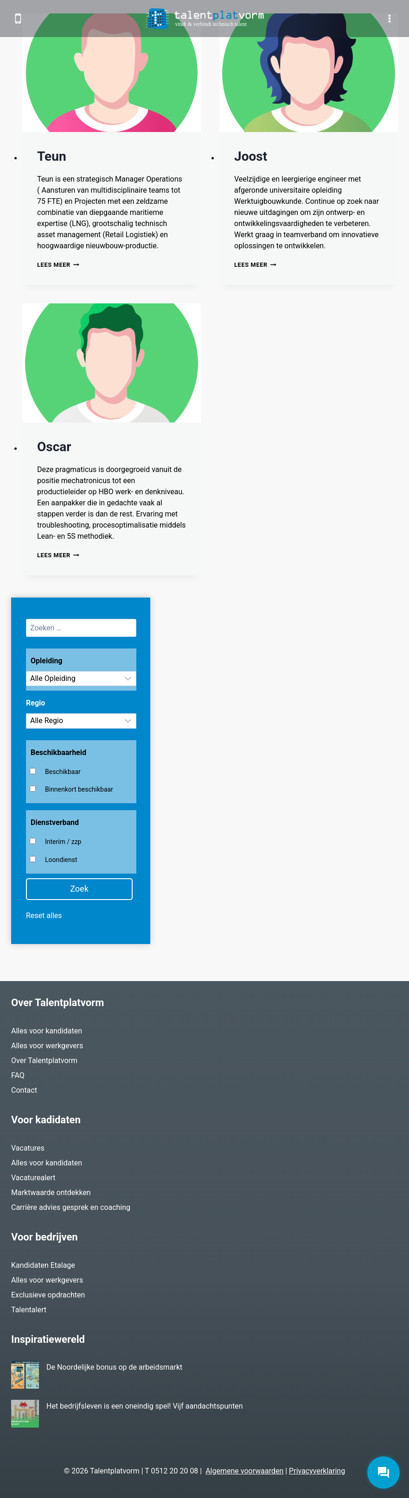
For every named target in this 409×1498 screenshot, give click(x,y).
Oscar (54, 446)
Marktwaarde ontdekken (51, 1192)
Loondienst (61, 859)
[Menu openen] (389, 18)
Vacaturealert (33, 1177)
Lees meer (58, 264)
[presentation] (111, 72)
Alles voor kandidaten (46, 1030)
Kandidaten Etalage (43, 1265)
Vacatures (28, 1148)
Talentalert (28, 1309)
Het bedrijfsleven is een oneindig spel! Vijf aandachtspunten (144, 1406)
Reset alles (44, 915)
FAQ (18, 1075)
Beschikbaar (63, 771)
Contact (24, 1090)
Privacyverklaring (317, 1471)
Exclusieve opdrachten (48, 1294)
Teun (51, 156)
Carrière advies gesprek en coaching (70, 1207)
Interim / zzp (63, 841)
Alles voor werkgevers (47, 1045)
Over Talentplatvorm (44, 1060)
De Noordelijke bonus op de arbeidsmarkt (114, 1367)
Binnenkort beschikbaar (79, 789)
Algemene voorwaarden (244, 1471)
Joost (250, 156)
